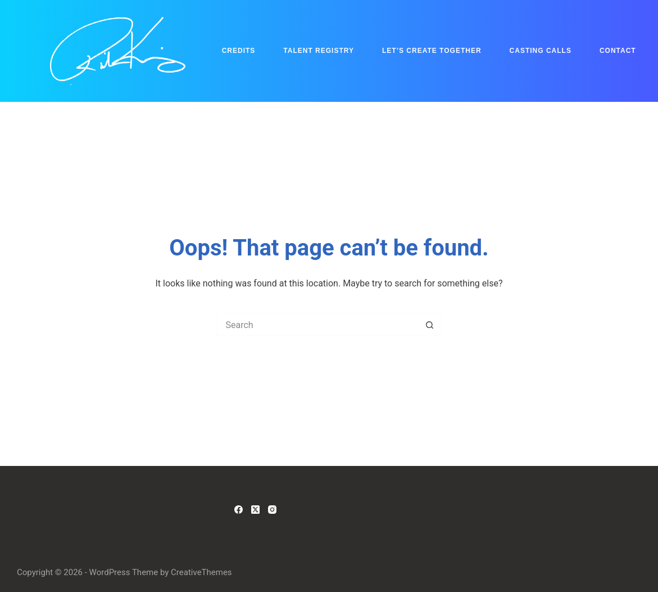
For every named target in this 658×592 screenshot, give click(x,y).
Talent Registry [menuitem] (318, 51)
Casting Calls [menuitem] (540, 51)
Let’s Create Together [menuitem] (432, 51)
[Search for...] (317, 324)
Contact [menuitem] (618, 51)
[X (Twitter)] (255, 509)
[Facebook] (238, 509)
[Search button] (430, 324)
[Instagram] (272, 509)
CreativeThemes (201, 572)
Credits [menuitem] (239, 51)
